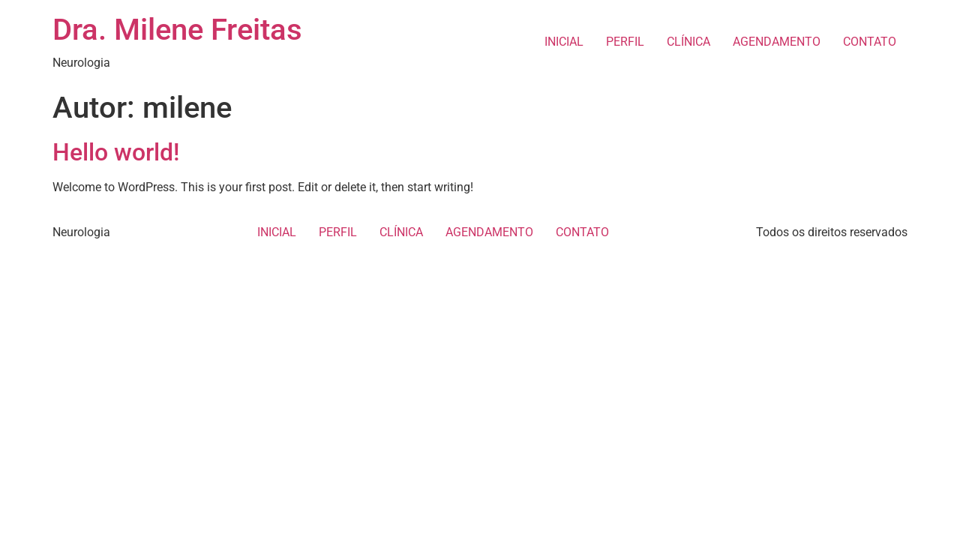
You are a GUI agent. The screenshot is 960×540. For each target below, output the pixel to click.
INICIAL (564, 41)
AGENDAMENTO (776, 41)
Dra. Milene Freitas (177, 29)
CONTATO (869, 41)
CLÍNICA (688, 41)
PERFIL (625, 41)
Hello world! (115, 152)
